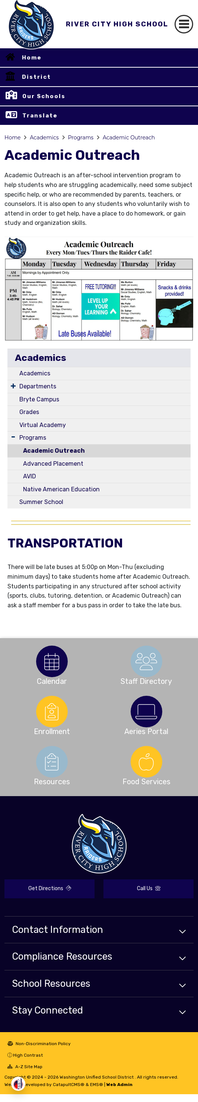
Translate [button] (40, 115)
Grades (29, 412)
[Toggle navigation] (184, 24)
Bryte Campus (39, 399)
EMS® (96, 1084)
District (36, 77)
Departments (37, 386)
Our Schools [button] (44, 96)
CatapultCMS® (68, 1084)
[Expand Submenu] (13, 386)
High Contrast (28, 1055)
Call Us (148, 888)
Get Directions (49, 888)
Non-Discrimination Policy (39, 1043)
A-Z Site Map (24, 1066)
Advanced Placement (53, 463)
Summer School (41, 501)
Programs (81, 137)
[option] (51, 661)
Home (32, 57)
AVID (29, 476)
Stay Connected (47, 1010)
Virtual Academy (42, 425)
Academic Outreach (129, 137)
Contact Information (57, 929)
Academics (44, 137)
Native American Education (61, 489)
